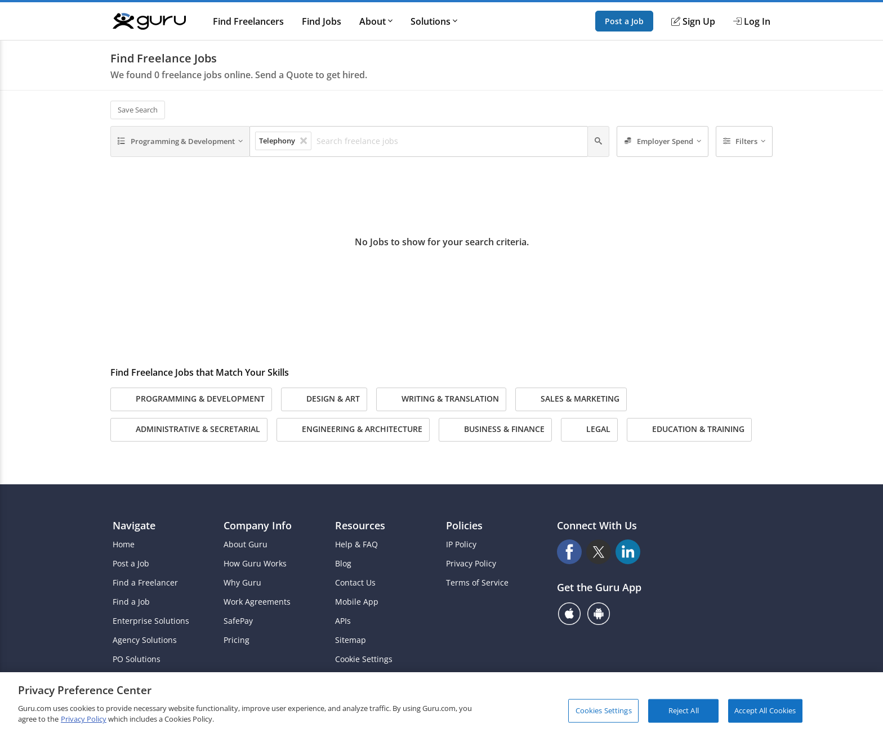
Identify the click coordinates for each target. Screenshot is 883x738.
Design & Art (324, 399)
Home (124, 544)
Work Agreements (257, 602)
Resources (360, 525)
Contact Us (355, 583)
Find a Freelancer (145, 583)
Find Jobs (321, 21)
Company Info (258, 525)
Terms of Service (477, 583)
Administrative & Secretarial (189, 430)
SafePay (238, 621)
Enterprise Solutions (151, 621)
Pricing (236, 640)
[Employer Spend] (662, 142)
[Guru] (149, 21)
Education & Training (689, 430)
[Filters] (744, 142)
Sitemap (350, 640)
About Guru (245, 544)
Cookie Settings (364, 659)
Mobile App (356, 602)
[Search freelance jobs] (449, 141)
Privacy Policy (471, 564)
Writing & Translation (441, 399)
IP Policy (461, 544)
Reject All (683, 710)
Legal (589, 430)
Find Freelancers (248, 21)
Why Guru (242, 583)
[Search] (598, 142)
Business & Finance (495, 430)
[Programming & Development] (180, 142)
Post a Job (624, 21)
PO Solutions (136, 659)
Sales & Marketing (571, 399)
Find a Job (131, 602)
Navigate (134, 525)
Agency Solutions (145, 640)
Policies (464, 525)
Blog (343, 564)
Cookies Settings (604, 710)
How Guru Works (255, 564)
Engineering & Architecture (353, 430)
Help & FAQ (356, 544)
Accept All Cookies (765, 710)
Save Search (138, 110)
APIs (343, 621)
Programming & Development (191, 399)
